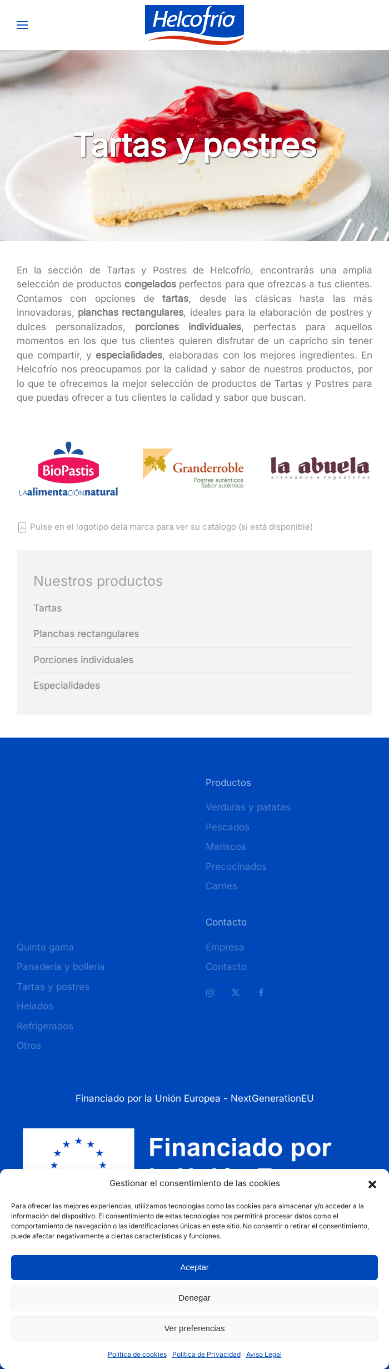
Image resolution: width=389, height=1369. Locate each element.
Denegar (194, 1297)
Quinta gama (45, 947)
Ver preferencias (194, 1328)
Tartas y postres (53, 986)
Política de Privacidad (206, 1354)
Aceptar (194, 1267)
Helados (35, 1006)
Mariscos (226, 846)
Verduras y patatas (248, 807)
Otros (29, 1045)
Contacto (226, 966)
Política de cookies (137, 1354)
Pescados (228, 827)
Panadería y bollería (61, 966)
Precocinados (236, 866)
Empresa (225, 947)
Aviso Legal (264, 1354)
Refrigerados (45, 1026)
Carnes (221, 886)
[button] (372, 1183)
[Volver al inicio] (194, 25)
